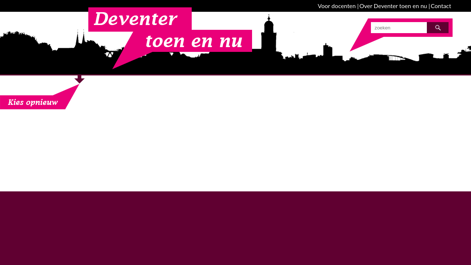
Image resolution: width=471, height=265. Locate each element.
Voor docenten (337, 5)
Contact (441, 5)
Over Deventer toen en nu (393, 5)
